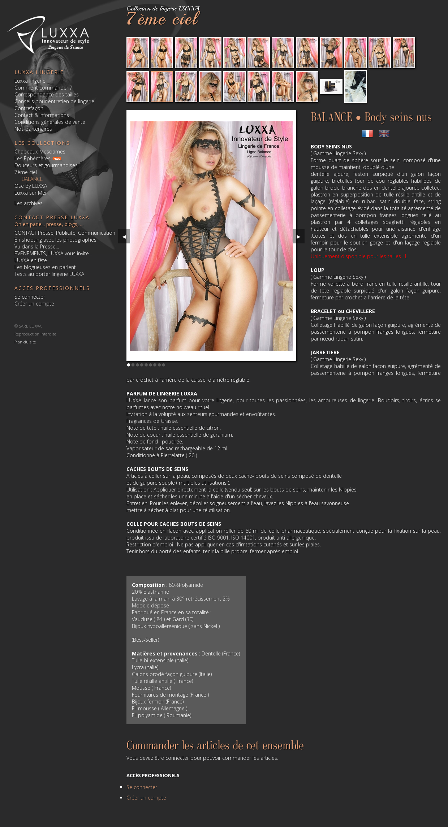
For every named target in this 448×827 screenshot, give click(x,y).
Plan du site (25, 341)
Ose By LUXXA (30, 185)
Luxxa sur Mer (30, 192)
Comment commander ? (43, 87)
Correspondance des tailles (46, 94)
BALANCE (32, 179)
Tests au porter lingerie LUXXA (49, 273)
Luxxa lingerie (30, 80)
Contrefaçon (28, 108)
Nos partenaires (33, 128)
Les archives (28, 203)
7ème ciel (25, 172)
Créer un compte (34, 303)
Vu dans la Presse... (36, 246)
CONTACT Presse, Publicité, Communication (64, 232)
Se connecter (29, 296)
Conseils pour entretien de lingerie (54, 101)
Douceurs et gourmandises (46, 165)
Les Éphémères (32, 158)
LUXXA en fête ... (33, 260)
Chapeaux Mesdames (39, 151)
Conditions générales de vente (49, 121)
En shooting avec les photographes (55, 239)
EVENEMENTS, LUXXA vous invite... (53, 253)
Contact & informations (41, 115)
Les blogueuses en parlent (45, 267)
